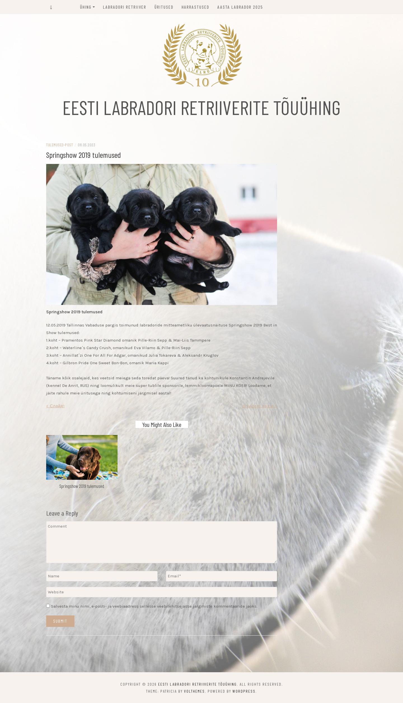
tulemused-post (59, 144)
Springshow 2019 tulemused (81, 486)
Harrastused (195, 7)
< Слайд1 (55, 405)
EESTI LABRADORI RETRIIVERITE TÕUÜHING (201, 107)
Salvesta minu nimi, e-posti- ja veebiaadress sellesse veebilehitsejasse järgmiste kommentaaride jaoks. (154, 606)
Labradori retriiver (124, 7)
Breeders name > (259, 405)
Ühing (86, 7)
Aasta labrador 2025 (240, 7)
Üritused (164, 7)
